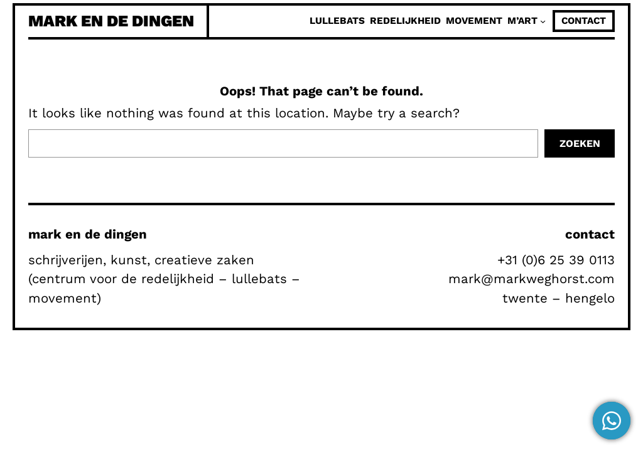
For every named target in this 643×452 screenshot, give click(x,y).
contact (583, 20)
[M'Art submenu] (543, 21)
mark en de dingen (111, 20)
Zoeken (579, 143)
